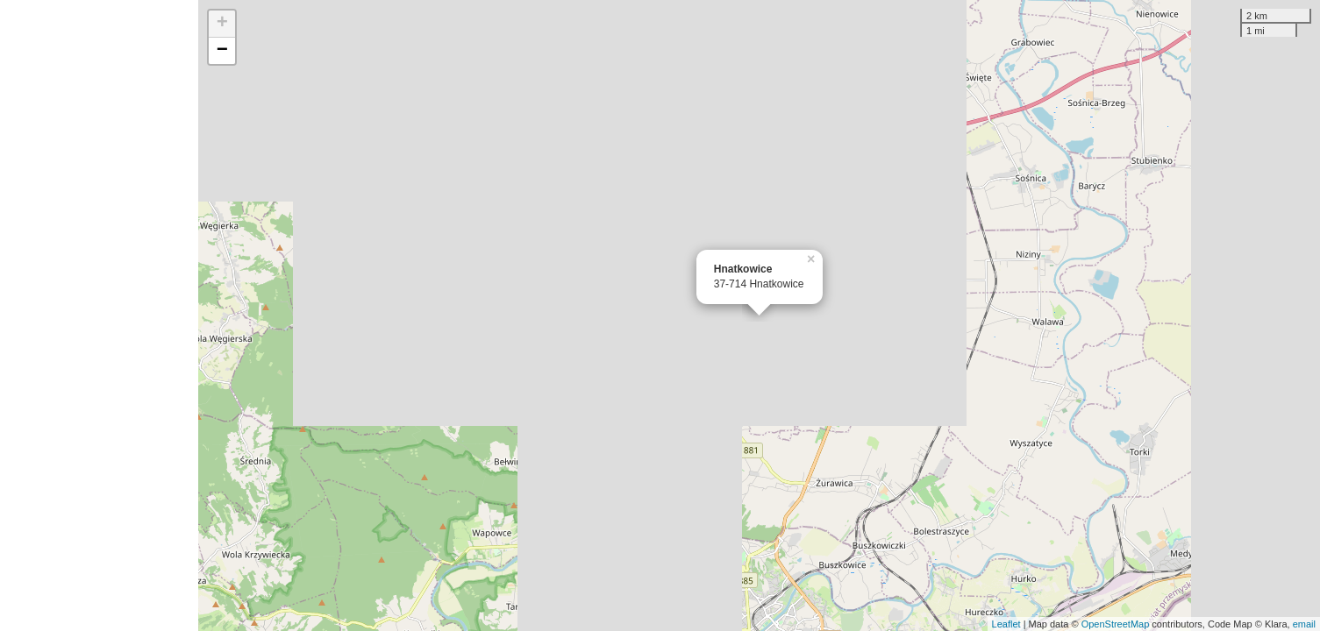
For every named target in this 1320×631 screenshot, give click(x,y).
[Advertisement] (99, 315)
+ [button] (222, 24)
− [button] (222, 51)
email (1304, 624)
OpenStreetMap (1115, 624)
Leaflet (1006, 624)
